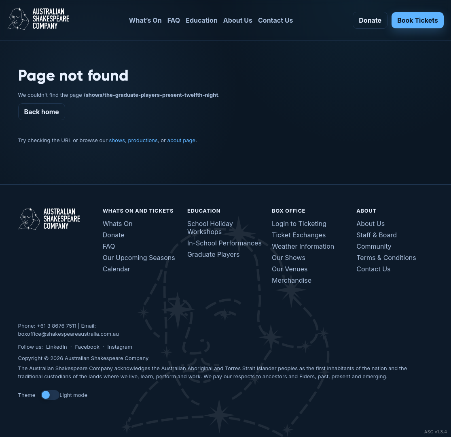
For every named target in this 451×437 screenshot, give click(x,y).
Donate (370, 20)
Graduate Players (213, 254)
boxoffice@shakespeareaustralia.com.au (68, 333)
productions (143, 140)
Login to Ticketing (299, 224)
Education (202, 20)
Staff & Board (376, 235)
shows (117, 140)
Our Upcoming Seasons (139, 258)
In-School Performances (224, 243)
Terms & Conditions (386, 258)
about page (181, 140)
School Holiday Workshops (210, 228)
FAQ (173, 20)
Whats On (118, 224)
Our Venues (289, 269)
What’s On (145, 20)
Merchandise (291, 280)
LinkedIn (56, 346)
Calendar (116, 269)
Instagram (120, 346)
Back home (41, 112)
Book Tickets (417, 20)
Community (374, 246)
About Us (237, 20)
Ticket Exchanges (299, 235)
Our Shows (288, 258)
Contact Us (275, 20)
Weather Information (303, 246)
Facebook (87, 346)
